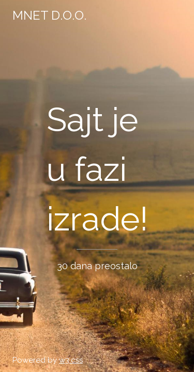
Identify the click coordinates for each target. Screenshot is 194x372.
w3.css (71, 360)
